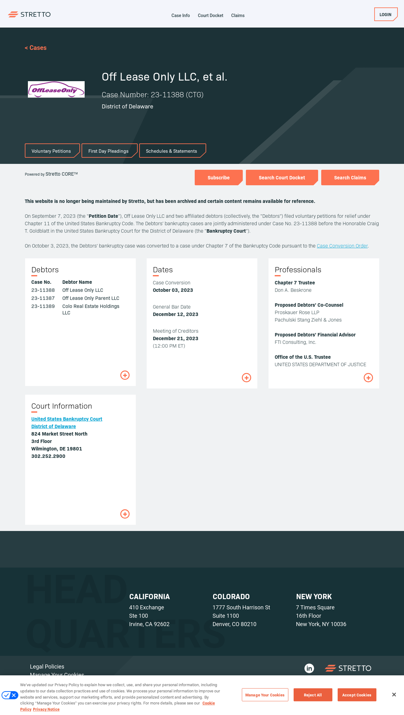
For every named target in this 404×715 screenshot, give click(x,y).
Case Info (180, 15)
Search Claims (350, 177)
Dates (163, 269)
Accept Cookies (356, 697)
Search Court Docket (282, 177)
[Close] (394, 698)
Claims (238, 15)
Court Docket (210, 15)
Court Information (61, 405)
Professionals (298, 269)
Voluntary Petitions (51, 150)
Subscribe (219, 177)
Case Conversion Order (342, 245)
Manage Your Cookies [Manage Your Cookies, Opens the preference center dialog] (265, 697)
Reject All (313, 697)
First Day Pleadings (108, 150)
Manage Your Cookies (57, 675)
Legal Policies (47, 666)
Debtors (45, 269)
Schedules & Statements (171, 150)
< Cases (36, 47)
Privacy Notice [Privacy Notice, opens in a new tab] (46, 712)
